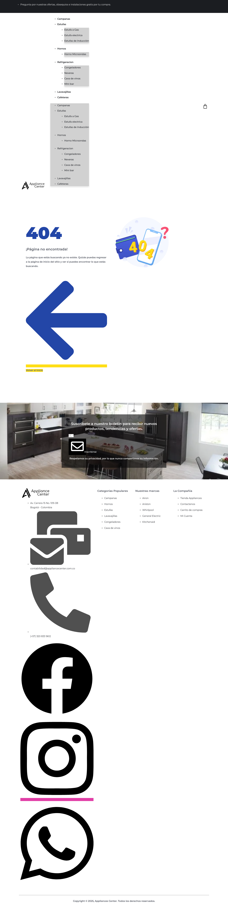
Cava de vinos (72, 78)
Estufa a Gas (71, 29)
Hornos (61, 48)
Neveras (69, 73)
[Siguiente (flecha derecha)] (7, 918)
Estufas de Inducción (76, 40)
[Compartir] (12, 914)
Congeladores (72, 67)
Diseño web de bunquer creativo (114, 905)
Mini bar (69, 84)
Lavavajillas (64, 92)
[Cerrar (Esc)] (18, 914)
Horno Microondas (75, 54)
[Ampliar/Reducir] (2, 914)
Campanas (63, 19)
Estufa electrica (73, 35)
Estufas (61, 24)
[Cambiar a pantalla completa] (7, 914)
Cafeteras (62, 97)
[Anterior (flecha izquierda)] (2, 918)
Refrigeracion (65, 62)
